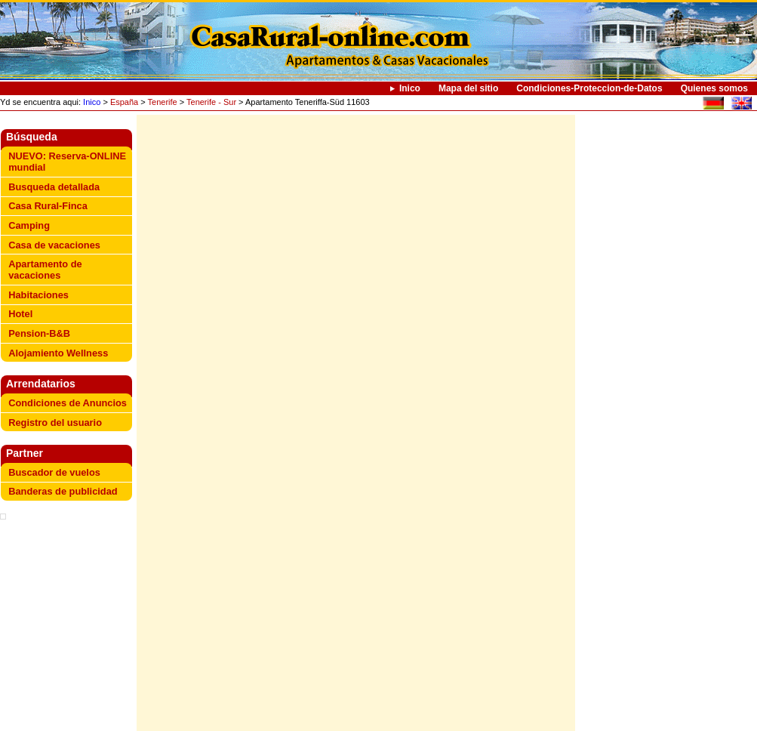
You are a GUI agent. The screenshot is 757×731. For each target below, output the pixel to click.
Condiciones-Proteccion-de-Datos (589, 88)
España (124, 101)
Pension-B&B (39, 333)
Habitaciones (38, 295)
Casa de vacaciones (54, 245)
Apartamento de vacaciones (45, 269)
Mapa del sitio (468, 88)
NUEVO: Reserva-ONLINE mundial (67, 161)
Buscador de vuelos (54, 472)
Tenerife (162, 101)
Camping (29, 225)
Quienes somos (714, 88)
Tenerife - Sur (211, 101)
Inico (409, 88)
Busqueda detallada (54, 187)
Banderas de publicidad (62, 491)
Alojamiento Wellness (58, 353)
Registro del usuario (55, 422)
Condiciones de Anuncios (67, 403)
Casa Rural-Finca (48, 205)
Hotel (20, 313)
